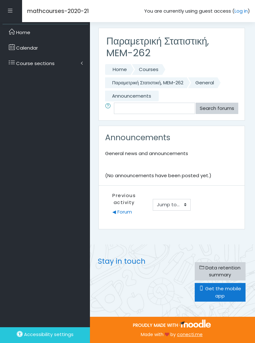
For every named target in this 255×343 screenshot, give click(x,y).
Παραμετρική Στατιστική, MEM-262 (147, 82)
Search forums (217, 108)
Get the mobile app (220, 292)
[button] (109, 108)
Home (120, 69)
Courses (148, 69)
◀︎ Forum (122, 211)
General (204, 82)
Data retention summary (219, 271)
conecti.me (190, 334)
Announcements (131, 96)
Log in (241, 11)
